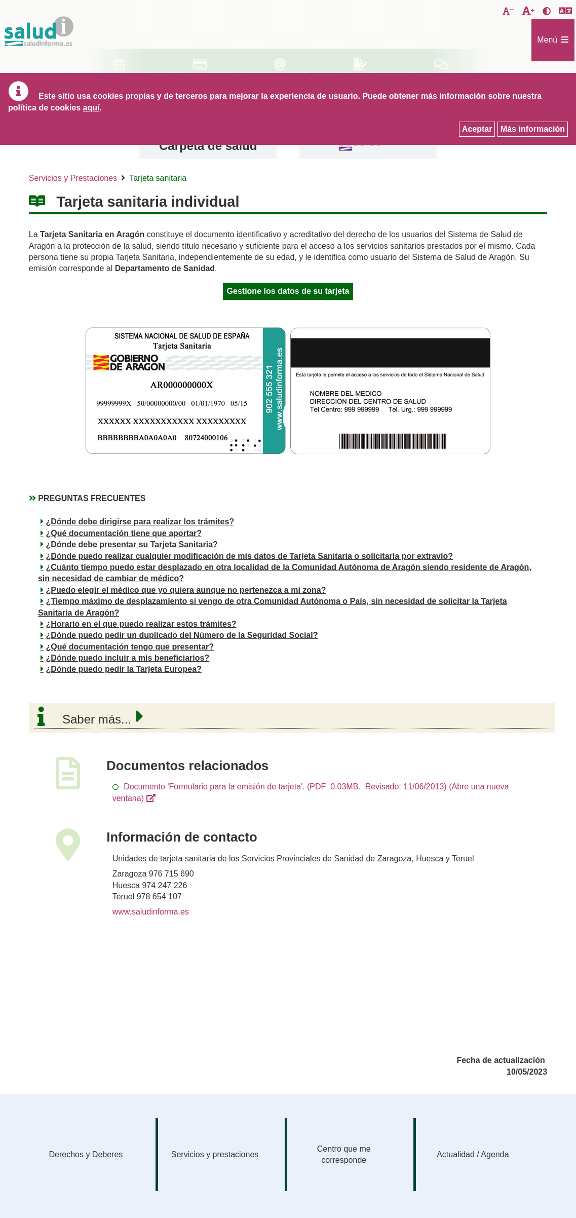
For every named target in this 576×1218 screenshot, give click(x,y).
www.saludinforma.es (150, 911)
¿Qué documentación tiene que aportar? (124, 533)
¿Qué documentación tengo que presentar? (130, 646)
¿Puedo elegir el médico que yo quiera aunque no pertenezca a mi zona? (186, 590)
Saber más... (96, 719)
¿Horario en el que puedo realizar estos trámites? (141, 624)
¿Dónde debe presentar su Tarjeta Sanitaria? (132, 544)
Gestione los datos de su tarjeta (288, 291)
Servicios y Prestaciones (73, 178)
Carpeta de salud (208, 146)
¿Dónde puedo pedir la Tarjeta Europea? (124, 669)
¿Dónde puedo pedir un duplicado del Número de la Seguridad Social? (182, 635)
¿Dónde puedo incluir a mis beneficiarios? (128, 658)
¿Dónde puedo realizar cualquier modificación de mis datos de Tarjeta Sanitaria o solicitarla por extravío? (249, 556)
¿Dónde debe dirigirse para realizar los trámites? (140, 521)
